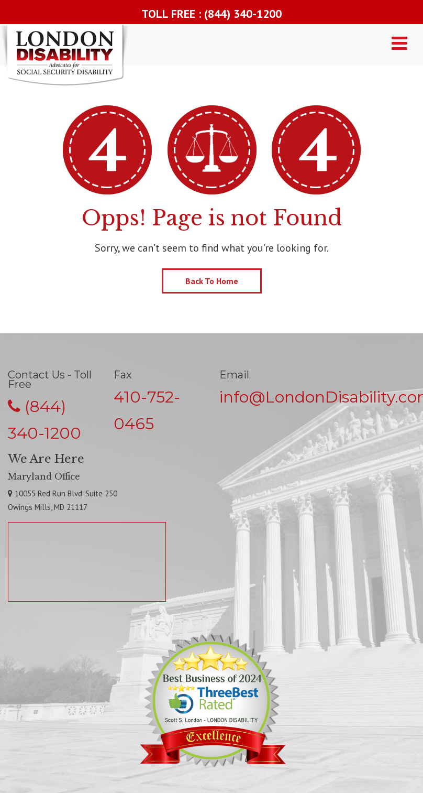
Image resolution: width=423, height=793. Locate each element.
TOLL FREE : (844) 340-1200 (211, 13)
